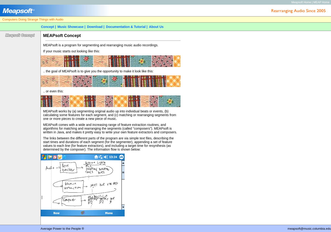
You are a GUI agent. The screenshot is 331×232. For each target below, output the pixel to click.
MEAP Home (321, 2)
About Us (156, 27)
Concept (47, 27)
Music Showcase (71, 27)
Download (94, 27)
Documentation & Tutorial (126, 27)
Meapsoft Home (301, 2)
